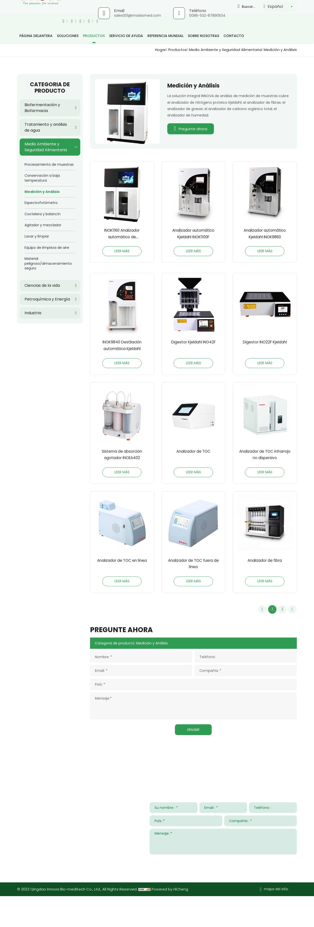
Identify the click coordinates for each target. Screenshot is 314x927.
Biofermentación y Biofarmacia (42, 107)
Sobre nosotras (203, 35)
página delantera (35, 35)
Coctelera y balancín (43, 214)
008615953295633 (62, 887)
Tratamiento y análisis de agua (46, 127)
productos (94, 35)
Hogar (150, 49)
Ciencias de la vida (42, 285)
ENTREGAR (284, 891)
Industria (33, 313)
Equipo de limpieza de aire (47, 247)
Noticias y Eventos (219, 796)
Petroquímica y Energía (47, 299)
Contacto (233, 35)
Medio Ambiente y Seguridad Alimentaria (220, 49)
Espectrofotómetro (41, 202)
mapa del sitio (276, 920)
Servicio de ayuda (126, 35)
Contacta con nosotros (46, 796)
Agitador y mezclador (43, 225)
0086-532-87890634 (207, 15)
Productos (168, 49)
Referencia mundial (165, 35)
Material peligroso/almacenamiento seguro (48, 263)
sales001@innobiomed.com (137, 15)
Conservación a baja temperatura (42, 178)
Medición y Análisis (279, 49)
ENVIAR (193, 760)
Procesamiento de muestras (49, 164)
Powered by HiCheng (171, 920)
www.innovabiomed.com (54, 901)
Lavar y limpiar (37, 236)
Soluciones (67, 35)
